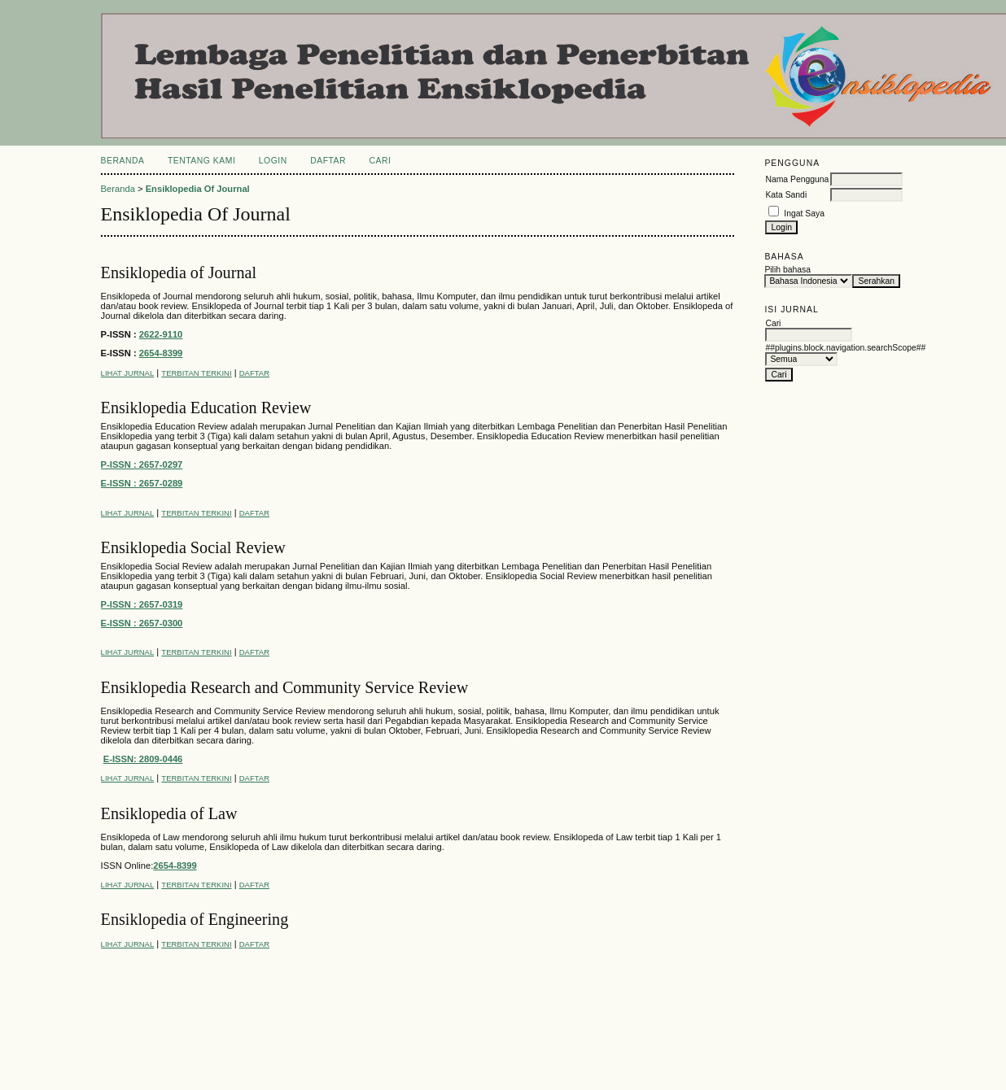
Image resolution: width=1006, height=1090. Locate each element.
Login (273, 160)
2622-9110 (161, 334)
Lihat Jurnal (128, 372)
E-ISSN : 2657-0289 (142, 483)
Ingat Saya (804, 213)
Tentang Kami (201, 160)
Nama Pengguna (797, 179)
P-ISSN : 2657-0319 (142, 604)
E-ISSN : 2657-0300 (142, 623)
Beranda (123, 160)
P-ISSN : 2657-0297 (142, 464)
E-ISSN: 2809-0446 (143, 759)
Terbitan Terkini (196, 372)
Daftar (328, 160)
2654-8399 (161, 353)
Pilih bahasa (787, 269)
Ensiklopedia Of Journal (198, 189)
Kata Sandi (786, 194)
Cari (380, 160)
